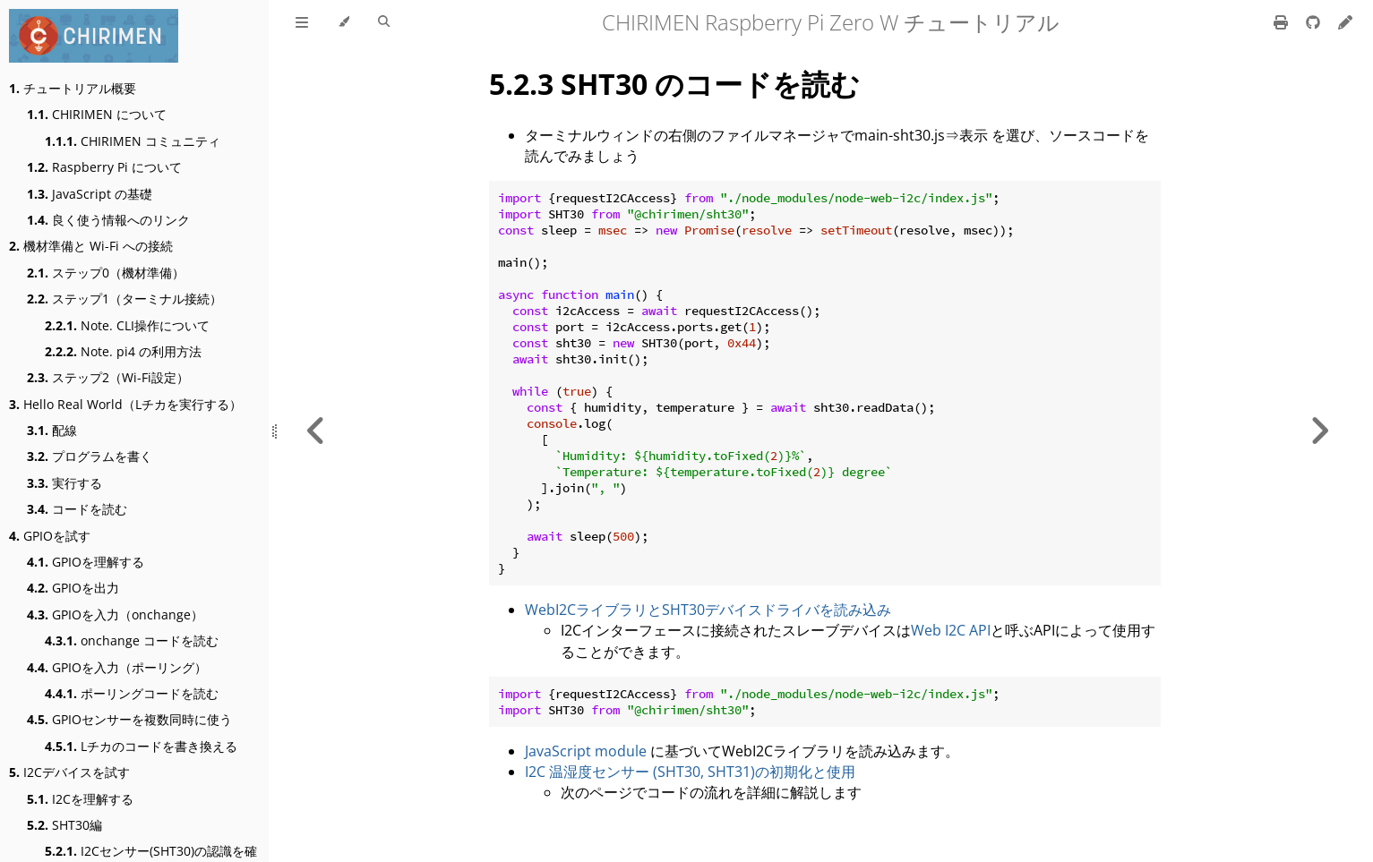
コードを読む (77, 508)
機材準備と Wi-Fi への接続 (91, 245)
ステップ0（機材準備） (105, 272)
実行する (64, 482)
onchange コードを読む (132, 640)
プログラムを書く (89, 456)
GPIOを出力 (73, 587)
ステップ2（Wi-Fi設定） (108, 377)
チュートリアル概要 (72, 88)
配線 (52, 430)
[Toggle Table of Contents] (301, 22)
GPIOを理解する (85, 561)
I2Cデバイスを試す (69, 772)
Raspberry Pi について (104, 166)
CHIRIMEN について (97, 114)
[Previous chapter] (316, 431)
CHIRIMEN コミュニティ (132, 140)
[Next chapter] (1319, 431)
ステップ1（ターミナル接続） (124, 298)
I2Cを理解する (80, 798)
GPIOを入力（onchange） (115, 614)
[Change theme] (343, 22)
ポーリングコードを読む (132, 693)
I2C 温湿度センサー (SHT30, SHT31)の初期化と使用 (690, 771)
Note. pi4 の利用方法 (123, 351)
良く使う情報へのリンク (108, 219)
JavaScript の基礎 (89, 193)
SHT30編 (64, 824)
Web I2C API (951, 630)
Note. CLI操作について (127, 325)
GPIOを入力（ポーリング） (117, 667)
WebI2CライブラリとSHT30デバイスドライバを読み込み (708, 609)
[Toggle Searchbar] (384, 22)
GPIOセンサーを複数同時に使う (129, 719)
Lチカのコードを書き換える (141, 746)
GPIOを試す (49, 535)
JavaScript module (586, 751)
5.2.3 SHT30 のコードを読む (674, 83)
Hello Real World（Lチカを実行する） (125, 404)
